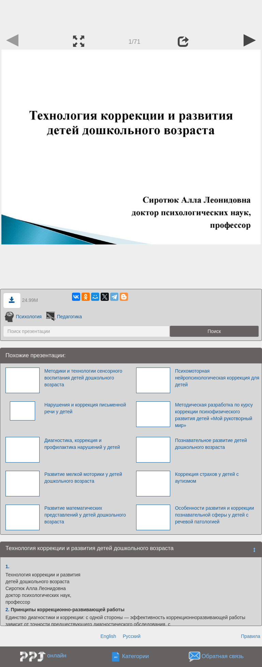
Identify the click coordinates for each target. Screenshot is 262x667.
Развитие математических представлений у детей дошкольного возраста (85, 514)
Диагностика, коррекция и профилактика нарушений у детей (82, 444)
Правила (250, 636)
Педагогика (63, 316)
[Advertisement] (131, 15)
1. (7, 566)
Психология (23, 316)
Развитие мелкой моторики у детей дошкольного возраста (83, 477)
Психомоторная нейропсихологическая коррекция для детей (217, 377)
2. (7, 609)
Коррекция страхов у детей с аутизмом (207, 477)
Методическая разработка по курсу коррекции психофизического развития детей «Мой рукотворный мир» (214, 415)
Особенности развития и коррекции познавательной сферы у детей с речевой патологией (214, 514)
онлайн (56, 655)
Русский (132, 636)
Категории (135, 656)
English (108, 636)
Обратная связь (223, 656)
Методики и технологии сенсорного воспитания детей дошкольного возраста (83, 377)
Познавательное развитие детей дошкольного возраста (211, 444)
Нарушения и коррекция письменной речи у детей (85, 408)
